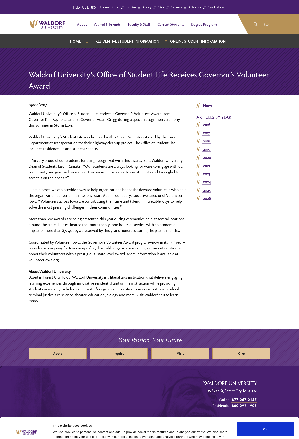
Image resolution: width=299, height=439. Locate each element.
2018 (206, 141)
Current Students (170, 24)
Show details (62, 431)
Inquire (131, 6)
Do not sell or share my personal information (265, 422)
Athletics (194, 6)
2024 (207, 182)
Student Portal (109, 6)
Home (75, 41)
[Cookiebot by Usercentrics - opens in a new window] (26, 431)
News (207, 105)
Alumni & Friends (107, 24)
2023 (206, 173)
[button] (255, 24)
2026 (207, 198)
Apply (146, 6)
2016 (206, 124)
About (82, 24)
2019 (206, 149)
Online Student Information (198, 41)
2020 (207, 157)
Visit (180, 353)
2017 (206, 133)
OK (265, 407)
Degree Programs (204, 24)
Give (161, 6)
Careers (176, 6)
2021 (206, 165)
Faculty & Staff (139, 24)
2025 (207, 190)
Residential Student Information (127, 41)
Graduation (216, 6)
